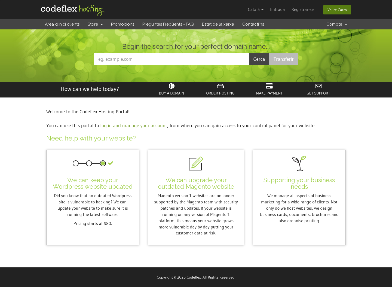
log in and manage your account (133, 126)
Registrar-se (302, 9)
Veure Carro (337, 9)
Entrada (277, 9)
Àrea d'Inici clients (62, 24)
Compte (336, 24)
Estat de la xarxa (218, 24)
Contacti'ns (253, 24)
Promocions (122, 24)
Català (256, 9)
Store (95, 24)
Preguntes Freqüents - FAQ (168, 24)
